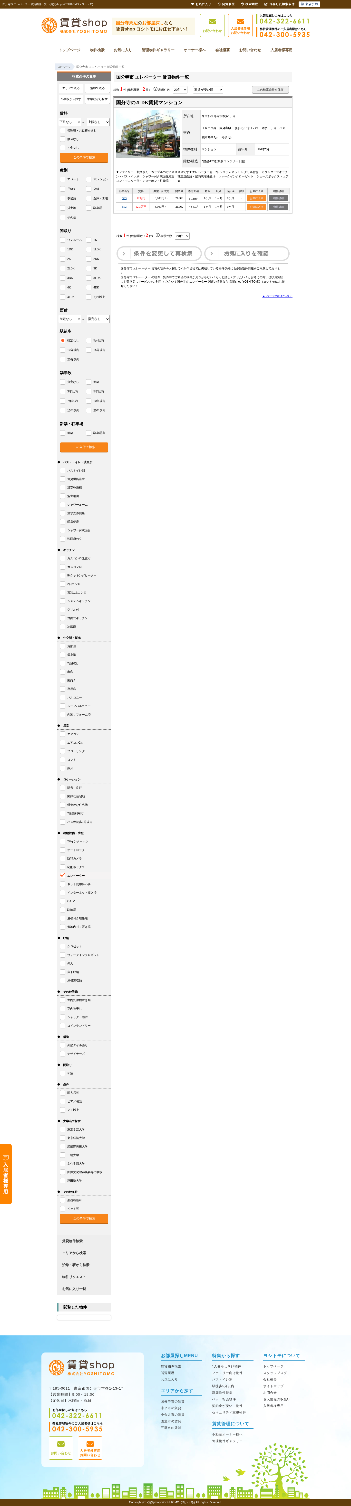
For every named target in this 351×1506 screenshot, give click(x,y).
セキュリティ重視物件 (229, 1412)
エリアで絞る (71, 88)
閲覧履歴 (168, 1373)
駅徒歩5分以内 (223, 1386)
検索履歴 (249, 4)
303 (124, 198)
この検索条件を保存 (270, 89)
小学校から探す (71, 99)
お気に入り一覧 (74, 1289)
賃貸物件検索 (72, 1241)
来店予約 (309, 4)
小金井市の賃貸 (173, 1414)
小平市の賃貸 (171, 1408)
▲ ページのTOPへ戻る (277, 296)
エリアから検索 (74, 1253)
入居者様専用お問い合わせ (240, 26)
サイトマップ (273, 1386)
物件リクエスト (74, 1277)
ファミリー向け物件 (227, 1373)
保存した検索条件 (279, 4)
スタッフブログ (275, 1373)
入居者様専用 (281, 50)
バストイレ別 (222, 1379)
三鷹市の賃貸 (171, 1428)
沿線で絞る (97, 88)
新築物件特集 (222, 1392)
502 (124, 207)
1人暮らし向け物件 (226, 1366)
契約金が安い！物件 (227, 1406)
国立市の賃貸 (171, 1421)
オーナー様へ (195, 50)
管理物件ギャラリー (158, 50)
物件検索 (97, 50)
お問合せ (270, 1392)
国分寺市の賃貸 (173, 1401)
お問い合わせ (212, 25)
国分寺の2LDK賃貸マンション (149, 102)
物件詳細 (278, 198)
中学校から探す (97, 99)
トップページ (69, 50)
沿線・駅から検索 (75, 1265)
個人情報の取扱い (277, 1399)
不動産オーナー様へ (227, 1434)
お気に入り (123, 50)
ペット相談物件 (224, 1399)
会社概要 (222, 50)
